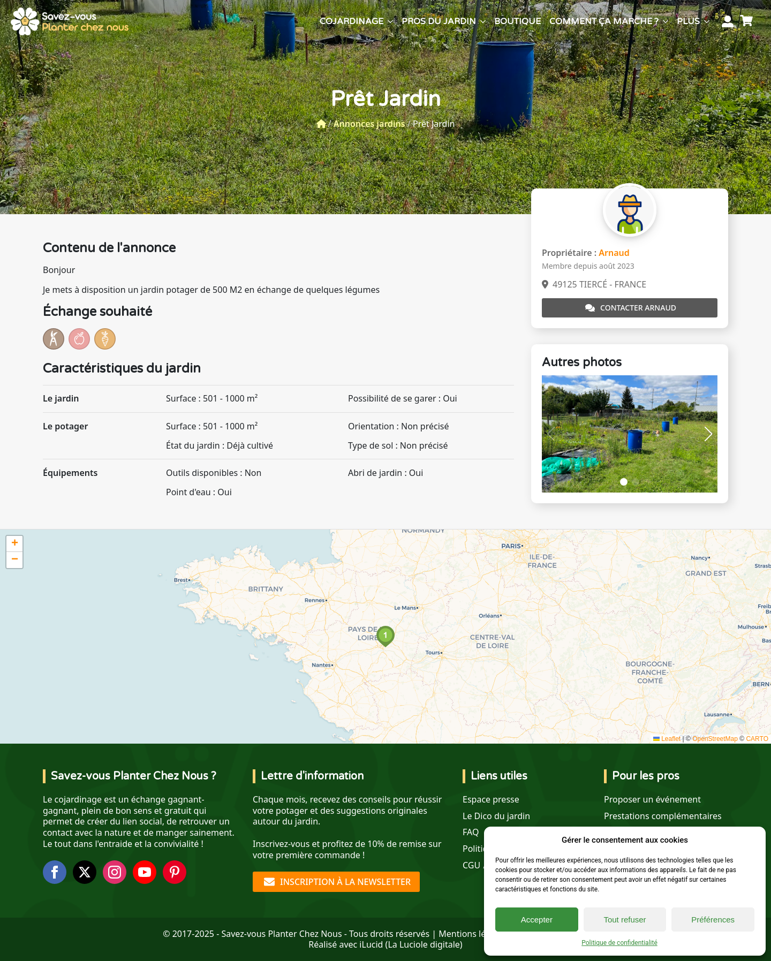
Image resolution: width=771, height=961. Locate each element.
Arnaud (614, 253)
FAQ (471, 832)
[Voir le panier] (748, 21)
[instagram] (114, 872)
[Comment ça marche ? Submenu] (665, 21)
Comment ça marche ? (604, 21)
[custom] (174, 872)
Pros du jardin (439, 21)
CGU (471, 865)
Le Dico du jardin (496, 816)
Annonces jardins (369, 124)
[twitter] (84, 872)
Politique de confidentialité (619, 943)
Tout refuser (624, 919)
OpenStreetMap (715, 739)
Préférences (713, 919)
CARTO (757, 739)
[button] (708, 434)
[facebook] (54, 872)
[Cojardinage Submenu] (390, 21)
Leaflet (667, 739)
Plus (688, 21)
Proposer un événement (652, 799)
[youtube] (144, 872)
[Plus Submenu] (707, 21)
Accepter (537, 919)
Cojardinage (351, 21)
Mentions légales (473, 934)
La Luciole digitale (423, 944)
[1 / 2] (629, 434)
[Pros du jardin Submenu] (483, 21)
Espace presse (491, 799)
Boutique (517, 21)
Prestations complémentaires (663, 816)
